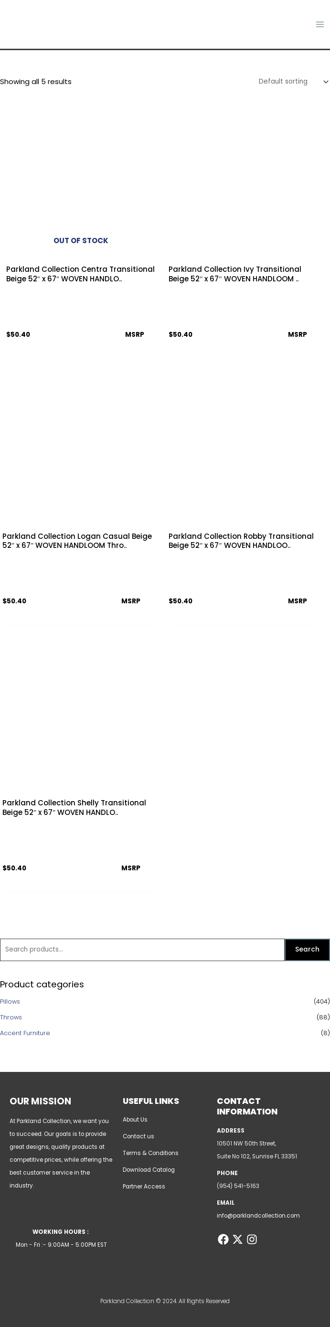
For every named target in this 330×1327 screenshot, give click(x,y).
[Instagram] (251, 1239)
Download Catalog (149, 1170)
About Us (135, 1120)
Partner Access (144, 1186)
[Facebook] (223, 1239)
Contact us (138, 1136)
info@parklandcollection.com (258, 1216)
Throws (11, 1018)
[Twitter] (237, 1239)
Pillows (10, 1002)
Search (307, 950)
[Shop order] (292, 83)
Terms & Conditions (151, 1153)
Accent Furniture (25, 1033)
